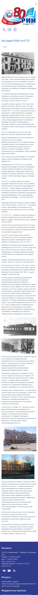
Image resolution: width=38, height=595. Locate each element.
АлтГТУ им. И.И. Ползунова (10, 586)
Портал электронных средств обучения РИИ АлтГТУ (19, 584)
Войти (15, 30)
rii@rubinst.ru (10, 561)
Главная (4, 47)
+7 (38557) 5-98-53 (22, 564)
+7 (14, 557)
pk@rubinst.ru (6, 566)
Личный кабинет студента (10, 582)
